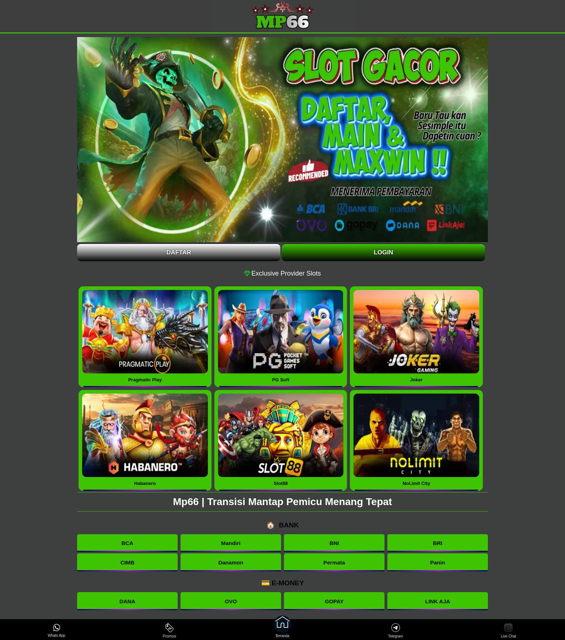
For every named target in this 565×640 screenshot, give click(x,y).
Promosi (169, 630)
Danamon (230, 562)
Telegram (395, 630)
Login (383, 252)
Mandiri (230, 543)
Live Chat (508, 630)
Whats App (56, 630)
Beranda (282, 630)
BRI (437, 543)
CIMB (127, 562)
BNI (334, 543)
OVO (231, 601)
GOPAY (334, 601)
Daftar (178, 252)
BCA (127, 543)
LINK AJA (437, 601)
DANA (127, 601)
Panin (437, 562)
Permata (334, 562)
